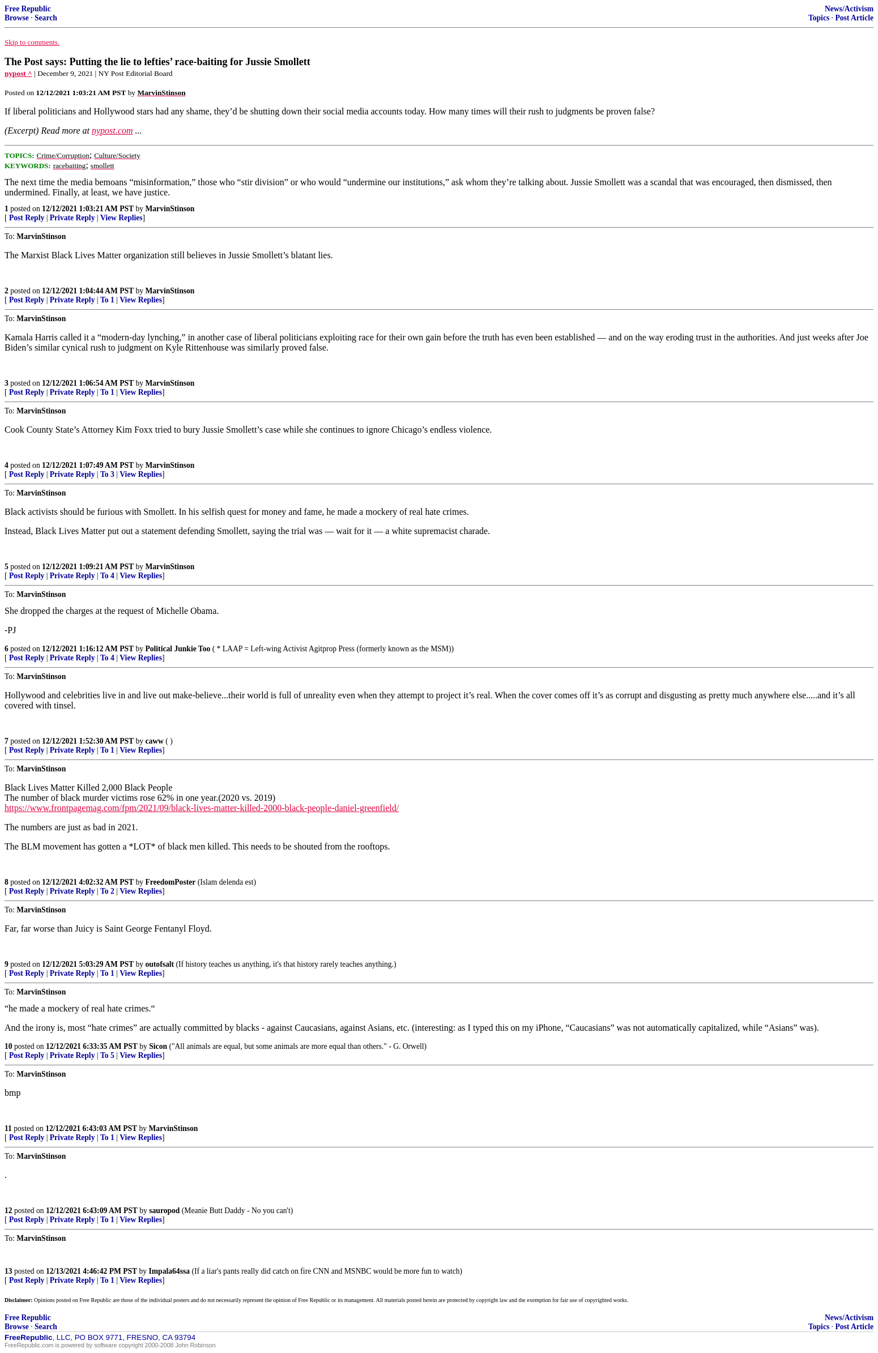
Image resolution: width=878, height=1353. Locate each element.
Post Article (854, 18)
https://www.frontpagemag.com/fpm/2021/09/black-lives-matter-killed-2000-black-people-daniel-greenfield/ (202, 808)
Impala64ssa (169, 1271)
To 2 (107, 891)
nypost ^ (18, 73)
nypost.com (112, 130)
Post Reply (26, 218)
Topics (818, 18)
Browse (17, 18)
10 (8, 1046)
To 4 (107, 575)
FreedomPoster (170, 882)
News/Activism (849, 9)
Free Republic (28, 9)
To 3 (107, 474)
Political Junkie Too (177, 649)
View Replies (121, 218)
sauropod (164, 1210)
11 (8, 1128)
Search (46, 18)
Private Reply (72, 218)
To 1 (107, 300)
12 (8, 1210)
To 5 (107, 1055)
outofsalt (159, 964)
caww (154, 741)
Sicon (158, 1046)
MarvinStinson (169, 208)
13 (8, 1271)
